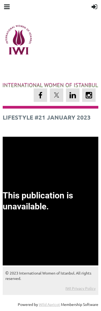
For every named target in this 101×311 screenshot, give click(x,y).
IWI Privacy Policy (80, 288)
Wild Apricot (49, 304)
